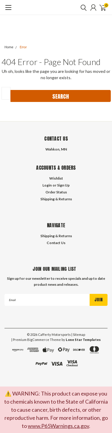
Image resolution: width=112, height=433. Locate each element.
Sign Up (63, 185)
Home (8, 47)
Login (47, 185)
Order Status (56, 192)
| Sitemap (78, 334)
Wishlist (56, 178)
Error (23, 47)
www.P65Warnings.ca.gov (58, 426)
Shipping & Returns (56, 199)
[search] (82, 7)
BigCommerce (38, 340)
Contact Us (56, 242)
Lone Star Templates (83, 340)
